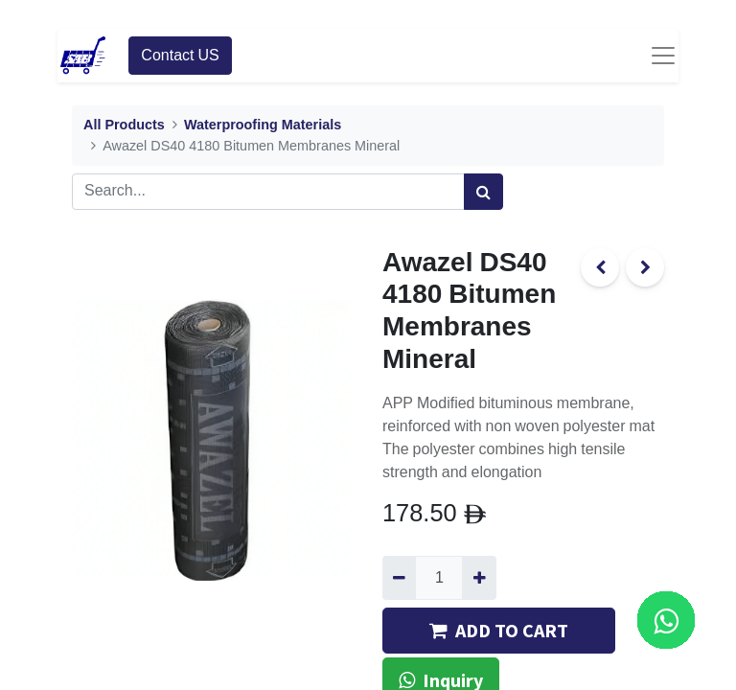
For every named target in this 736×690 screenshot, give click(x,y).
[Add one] (478, 578)
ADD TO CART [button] (498, 630)
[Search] (483, 191)
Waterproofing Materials (262, 125)
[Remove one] (399, 578)
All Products (124, 125)
